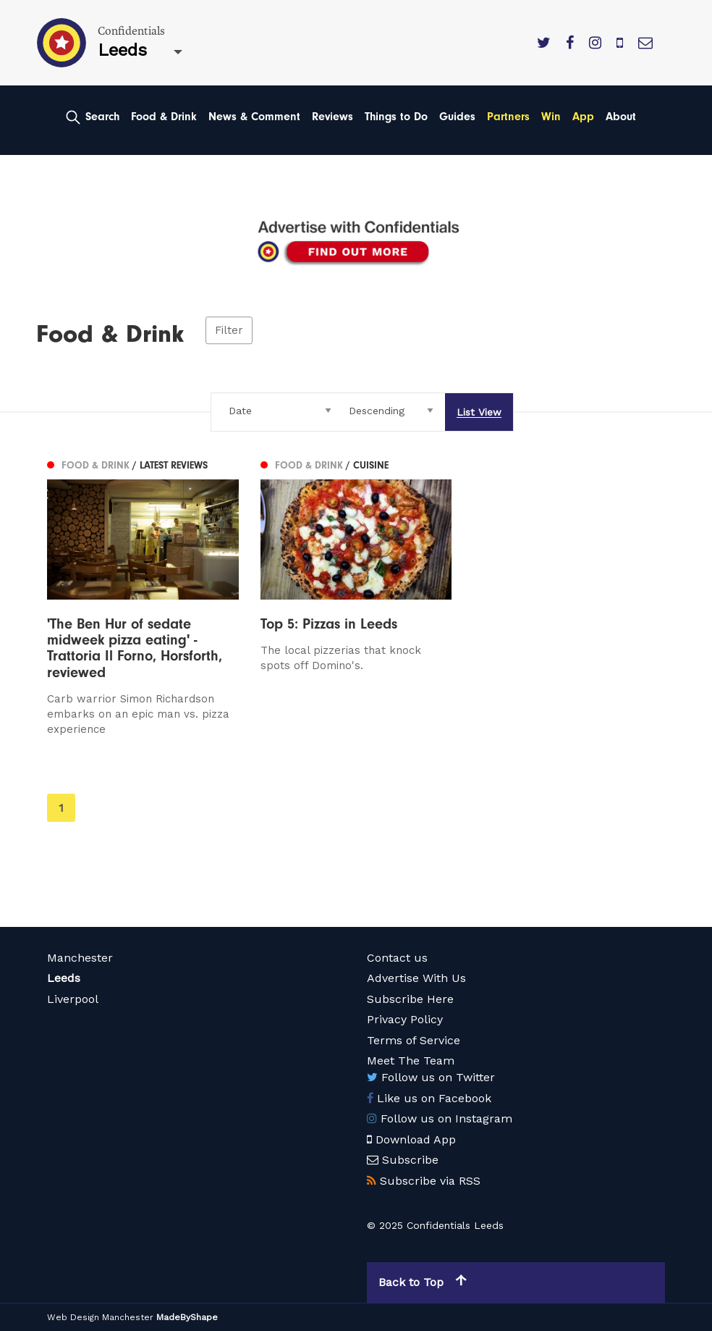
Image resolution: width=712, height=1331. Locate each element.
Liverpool (72, 999)
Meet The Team (410, 1060)
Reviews (332, 116)
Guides (457, 116)
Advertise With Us (416, 978)
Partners (508, 116)
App (583, 116)
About (621, 116)
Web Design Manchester (100, 1317)
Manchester (80, 958)
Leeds (63, 978)
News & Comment (254, 116)
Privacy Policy (405, 1019)
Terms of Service (413, 1040)
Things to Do (396, 116)
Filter (229, 330)
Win (551, 116)
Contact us (397, 958)
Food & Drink (164, 116)
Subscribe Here (410, 999)
